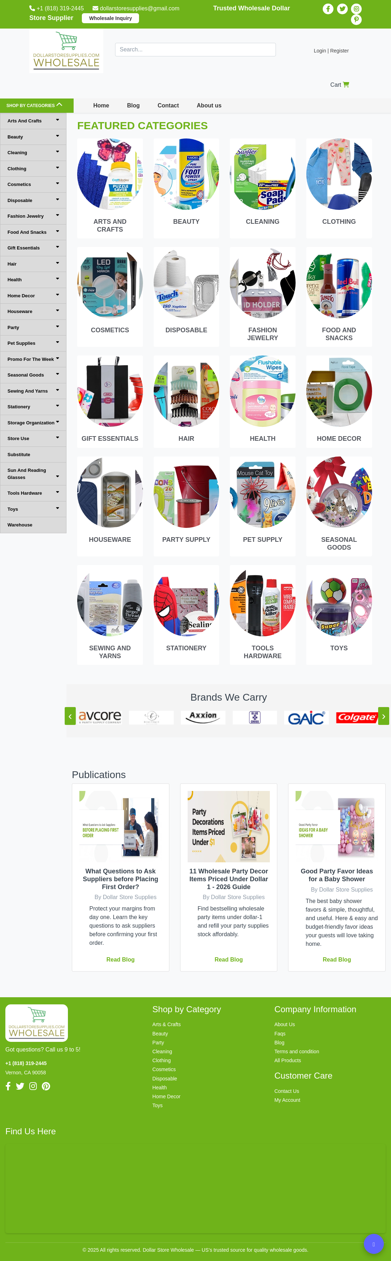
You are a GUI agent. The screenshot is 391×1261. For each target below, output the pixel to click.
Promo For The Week (33, 359)
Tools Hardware (33, 493)
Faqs (280, 1033)
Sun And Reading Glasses (33, 474)
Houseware (33, 311)
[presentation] (70, 716)
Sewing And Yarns (33, 391)
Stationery (33, 406)
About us (209, 105)
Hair (33, 264)
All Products (287, 1060)
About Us (284, 1024)
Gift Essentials (33, 247)
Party (33, 327)
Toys (33, 509)
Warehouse (20, 525)
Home (101, 105)
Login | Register (331, 51)
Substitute (19, 454)
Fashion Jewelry (33, 216)
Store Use (33, 438)
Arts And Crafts (33, 120)
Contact (168, 105)
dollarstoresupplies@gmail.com (137, 8)
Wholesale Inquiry (110, 18)
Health (33, 279)
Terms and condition (296, 1051)
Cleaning (33, 152)
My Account (287, 1100)
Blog (133, 105)
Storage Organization (33, 422)
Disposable (33, 200)
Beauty (33, 136)
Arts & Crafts (166, 1024)
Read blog (121, 960)
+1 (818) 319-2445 (57, 8)
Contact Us (286, 1091)
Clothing (33, 168)
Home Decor (33, 295)
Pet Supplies (33, 343)
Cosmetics (33, 184)
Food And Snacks (33, 232)
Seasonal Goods (33, 375)
